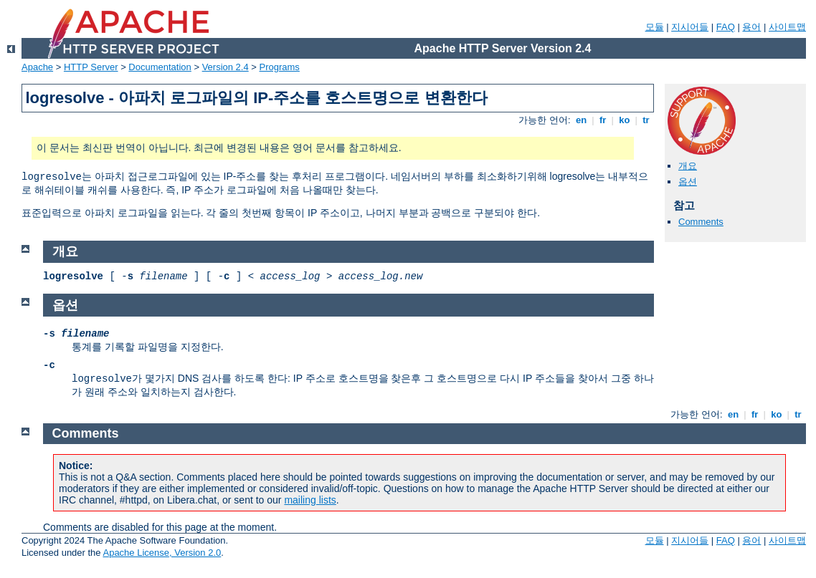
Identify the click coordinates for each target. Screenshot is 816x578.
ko (624, 120)
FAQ (725, 26)
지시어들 (689, 26)
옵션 (687, 181)
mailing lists (310, 500)
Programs (280, 67)
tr (646, 120)
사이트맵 (787, 26)
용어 (751, 26)
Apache (37, 67)
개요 (687, 165)
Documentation (159, 67)
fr (603, 120)
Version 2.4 (225, 67)
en (581, 120)
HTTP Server (91, 67)
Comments (701, 221)
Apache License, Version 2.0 (162, 552)
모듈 (654, 26)
